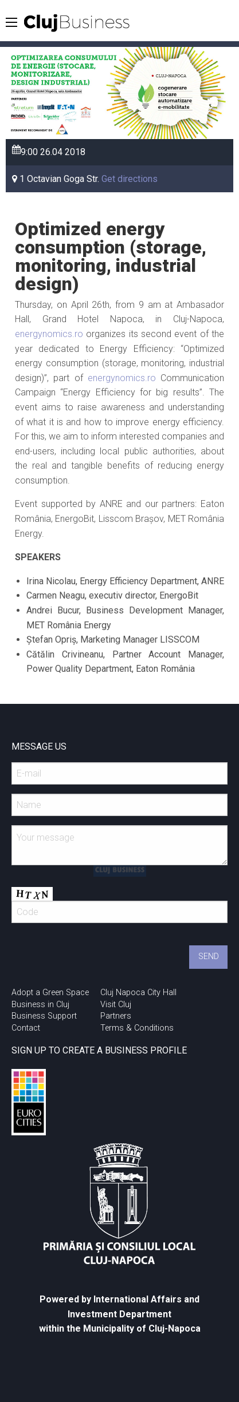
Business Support (44, 1016)
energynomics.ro (49, 333)
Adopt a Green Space (50, 992)
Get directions (129, 178)
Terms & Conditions (137, 1028)
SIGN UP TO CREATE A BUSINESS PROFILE (99, 1050)
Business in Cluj (40, 1004)
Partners (115, 1016)
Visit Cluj (115, 1004)
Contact (25, 1028)
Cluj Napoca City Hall (138, 992)
